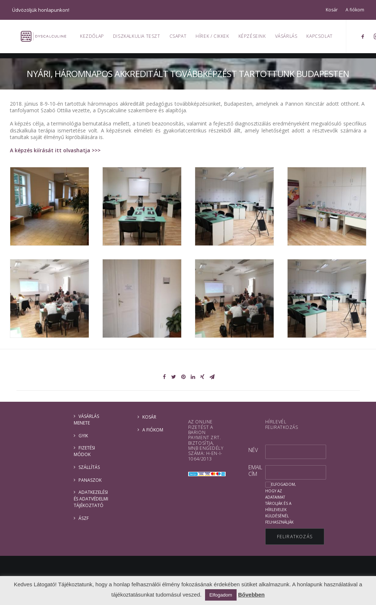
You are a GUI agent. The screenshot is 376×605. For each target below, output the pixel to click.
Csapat (181, 39)
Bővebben (251, 594)
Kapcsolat (323, 39)
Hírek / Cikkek (216, 39)
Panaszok (90, 480)
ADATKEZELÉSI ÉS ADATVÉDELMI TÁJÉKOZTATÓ (91, 499)
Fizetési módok (84, 451)
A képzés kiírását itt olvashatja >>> (55, 150)
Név (253, 450)
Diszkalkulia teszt (140, 39)
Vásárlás (290, 39)
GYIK (83, 436)
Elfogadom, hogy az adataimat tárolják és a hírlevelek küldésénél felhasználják (280, 503)
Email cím (255, 470)
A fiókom (355, 10)
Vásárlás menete (86, 419)
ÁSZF (84, 518)
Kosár (332, 10)
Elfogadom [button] (220, 595)
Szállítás (89, 467)
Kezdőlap (96, 39)
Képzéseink (256, 39)
